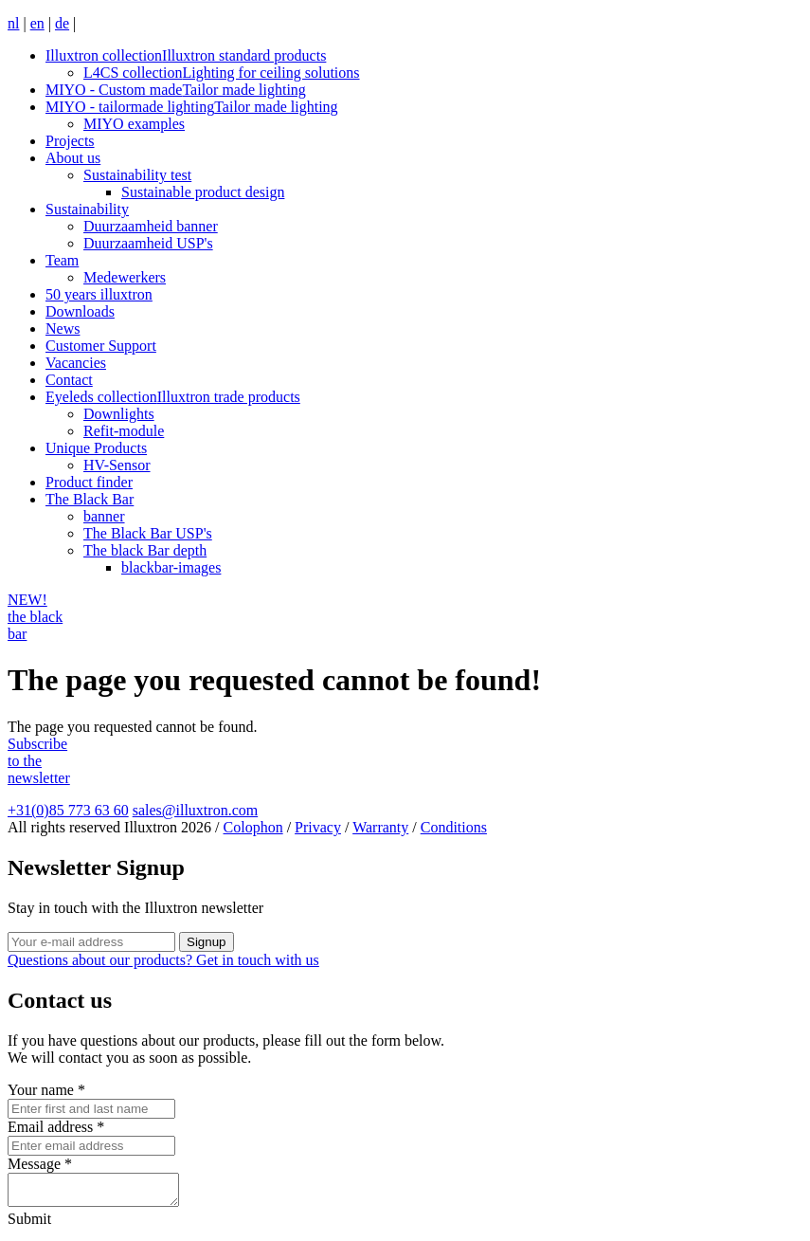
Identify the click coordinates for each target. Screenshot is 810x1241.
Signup (206, 942)
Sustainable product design (202, 192)
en (37, 23)
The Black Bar (89, 499)
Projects (70, 141)
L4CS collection (221, 72)
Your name (46, 1090)
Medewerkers (124, 277)
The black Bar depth (145, 550)
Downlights (118, 414)
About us (72, 158)
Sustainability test (137, 175)
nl (13, 23)
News (62, 328)
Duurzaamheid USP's (148, 243)
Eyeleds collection (172, 397)
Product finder (89, 482)
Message (40, 1164)
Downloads (80, 311)
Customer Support (100, 346)
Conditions (454, 827)
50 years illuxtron (99, 294)
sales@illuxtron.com (196, 810)
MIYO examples (134, 124)
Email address (56, 1127)
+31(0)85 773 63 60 (68, 810)
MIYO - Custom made (175, 90)
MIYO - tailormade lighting (191, 107)
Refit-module (123, 431)
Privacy (318, 827)
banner (104, 516)
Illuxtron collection (185, 55)
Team (62, 260)
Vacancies (75, 363)
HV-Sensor (117, 465)
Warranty (380, 827)
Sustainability (87, 209)
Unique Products (96, 448)
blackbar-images (171, 567)
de (62, 23)
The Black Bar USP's (147, 533)
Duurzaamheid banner (150, 226)
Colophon (253, 827)
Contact (69, 380)
